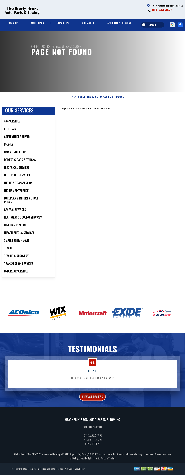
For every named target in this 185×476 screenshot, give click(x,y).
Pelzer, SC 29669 (72, 46)
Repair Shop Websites (36, 473)
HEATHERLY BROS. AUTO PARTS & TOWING (98, 100)
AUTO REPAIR (37, 23)
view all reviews (92, 400)
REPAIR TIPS (63, 23)
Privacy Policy (78, 473)
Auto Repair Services (92, 431)
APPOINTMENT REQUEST (119, 23)
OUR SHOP (13, 23)
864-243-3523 (162, 9)
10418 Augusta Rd (55, 46)
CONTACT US (88, 23)
